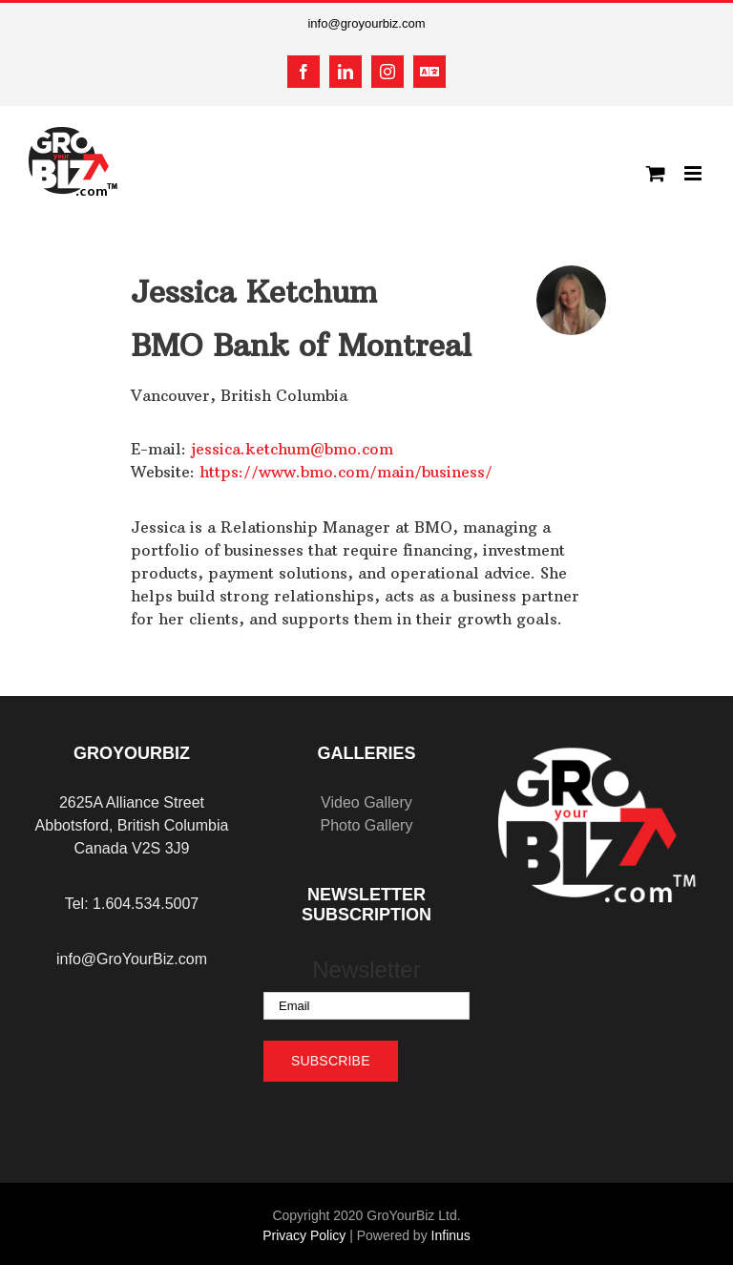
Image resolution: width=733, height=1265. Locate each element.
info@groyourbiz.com (366, 23)
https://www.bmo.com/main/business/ (345, 471)
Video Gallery (366, 802)
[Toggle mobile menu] (694, 173)
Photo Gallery (366, 825)
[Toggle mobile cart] (655, 173)
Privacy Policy (304, 1235)
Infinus (451, 1235)
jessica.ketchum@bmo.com (292, 448)
